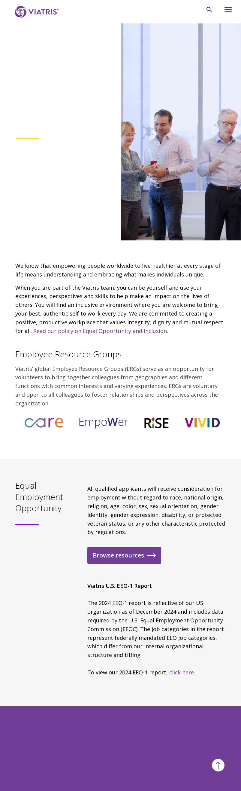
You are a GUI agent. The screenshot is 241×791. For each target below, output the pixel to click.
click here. (182, 672)
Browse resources (118, 555)
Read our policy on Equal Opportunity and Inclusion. (100, 330)
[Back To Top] (218, 765)
